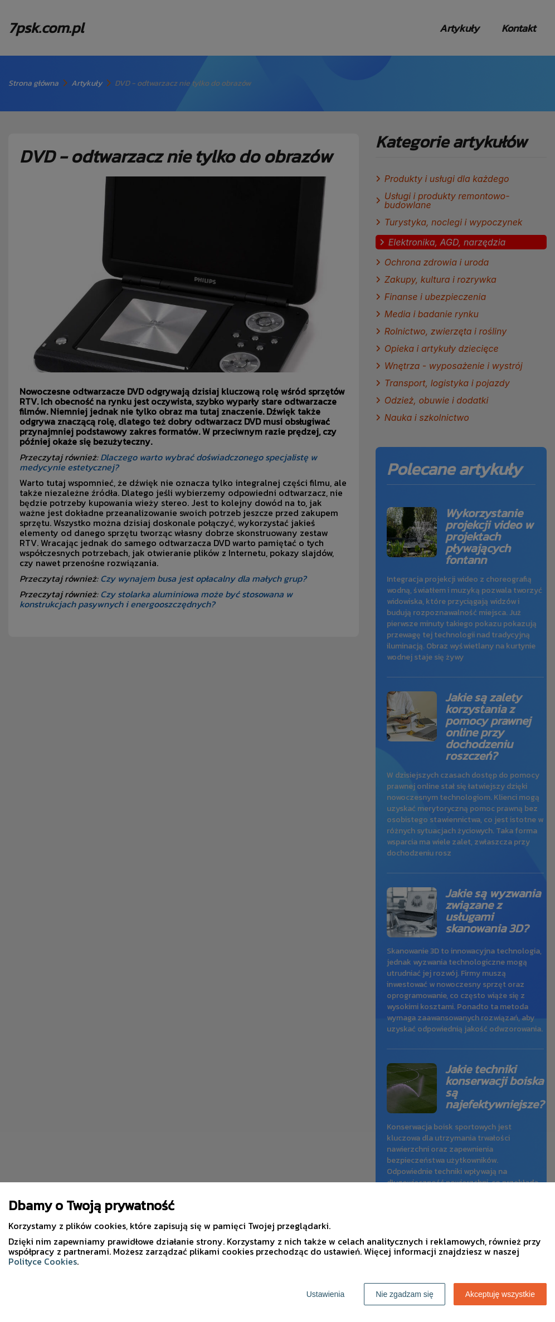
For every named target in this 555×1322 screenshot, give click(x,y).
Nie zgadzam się (405, 1294)
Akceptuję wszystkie (500, 1294)
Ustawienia (325, 1294)
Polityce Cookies (42, 1261)
